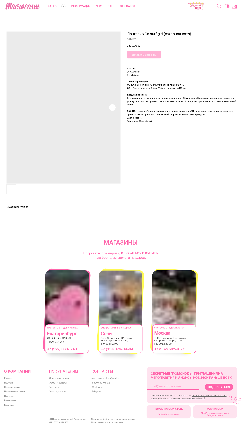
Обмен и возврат (57, 382)
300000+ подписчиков (164, 413)
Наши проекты (11, 386)
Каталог (8, 377)
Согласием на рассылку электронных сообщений (177, 397)
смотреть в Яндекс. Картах (59, 327)
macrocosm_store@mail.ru (102, 377)
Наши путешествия (14, 390)
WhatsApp (94, 386)
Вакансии (9, 395)
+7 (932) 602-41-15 (166, 349)
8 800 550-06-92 (98, 382)
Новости (8, 382)
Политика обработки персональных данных (106, 418)
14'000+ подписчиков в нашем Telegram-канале (209, 412)
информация (78, 6)
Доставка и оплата (58, 377)
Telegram (94, 390)
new (96, 6)
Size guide (53, 386)
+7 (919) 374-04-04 (114, 349)
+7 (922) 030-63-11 (59, 349)
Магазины (9, 403)
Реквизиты (9, 399)
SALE (108, 5)
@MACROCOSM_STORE (164, 407)
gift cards (124, 6)
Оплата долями (56, 390)
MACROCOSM (209, 407)
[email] (170, 385)
